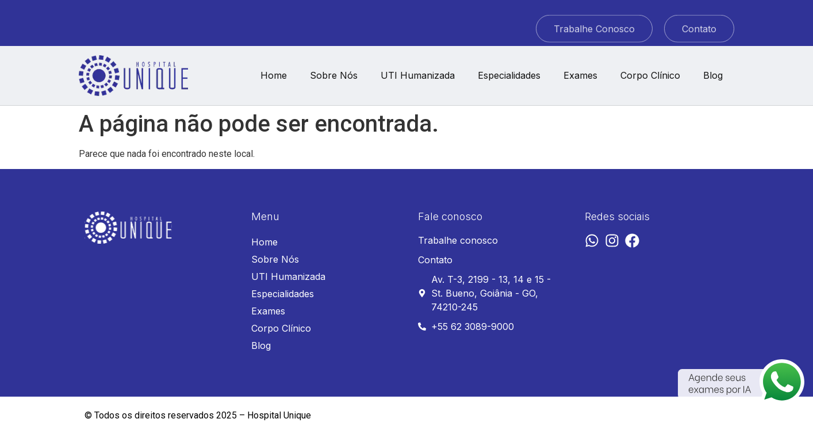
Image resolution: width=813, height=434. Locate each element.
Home (273, 75)
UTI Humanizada (418, 75)
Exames (580, 75)
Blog (713, 75)
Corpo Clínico (650, 75)
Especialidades (509, 75)
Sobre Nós (334, 75)
